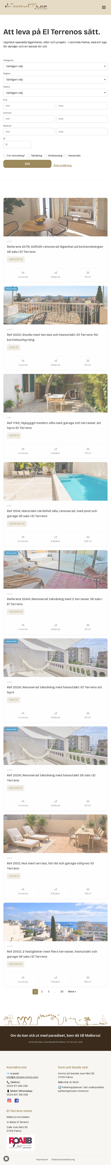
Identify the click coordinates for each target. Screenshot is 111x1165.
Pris (5, 100)
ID (4, 138)
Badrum (7, 126)
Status (6, 87)
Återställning (63, 165)
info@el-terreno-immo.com (22, 1077)
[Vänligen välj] (55, 66)
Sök (27, 163)
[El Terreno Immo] (26, 6)
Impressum (42, 1159)
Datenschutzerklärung (63, 1159)
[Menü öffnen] (104, 7)
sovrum (7, 113)
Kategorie (8, 60)
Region (7, 73)
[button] (6, 1158)
